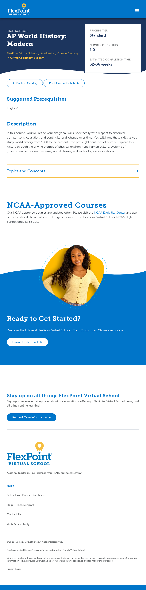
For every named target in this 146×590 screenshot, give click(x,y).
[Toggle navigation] (136, 10)
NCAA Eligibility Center (109, 212)
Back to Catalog (26, 83)
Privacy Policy (14, 569)
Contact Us (14, 514)
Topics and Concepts (26, 170)
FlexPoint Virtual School (22, 53)
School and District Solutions (26, 495)
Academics (47, 53)
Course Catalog (67, 53)
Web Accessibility (18, 524)
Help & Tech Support (20, 505)
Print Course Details (62, 83)
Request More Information (29, 417)
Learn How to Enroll (25, 342)
